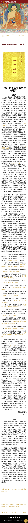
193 (18, 328)
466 (2, 302)
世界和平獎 (12, 345)
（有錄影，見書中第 (7, 315)
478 (20, 335)
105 (18, 266)
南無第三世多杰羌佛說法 (7, 504)
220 (4, 289)
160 (14, 307)
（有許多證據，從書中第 (10, 328)
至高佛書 (16, 504)
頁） (6, 289)
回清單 (14, 512)
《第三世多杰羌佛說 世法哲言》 (13, 506)
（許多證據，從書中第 (7, 271)
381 (10, 323)
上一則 (4, 512)
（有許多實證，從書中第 (19, 300)
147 (10, 278)
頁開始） (22, 266)
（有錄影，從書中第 (7, 295)
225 (14, 315)
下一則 (24, 512)
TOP (26, 521)
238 (14, 295)
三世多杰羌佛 (16, 163)
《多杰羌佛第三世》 (11, 260)
